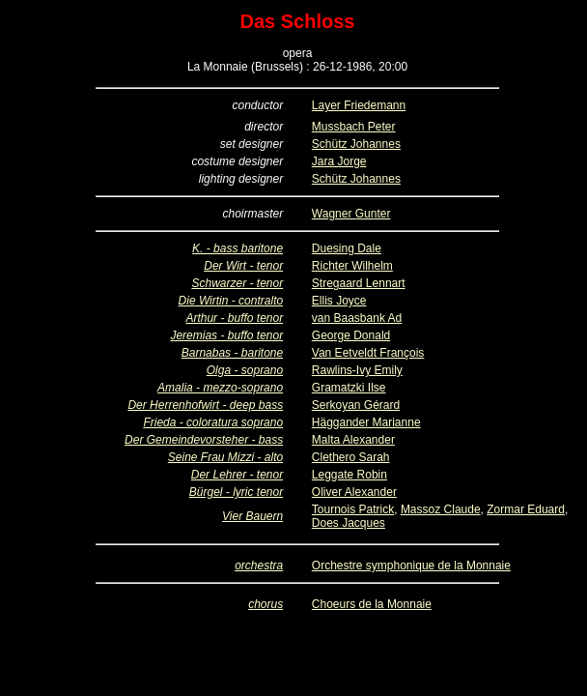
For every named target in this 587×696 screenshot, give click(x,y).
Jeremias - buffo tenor (226, 335)
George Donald (351, 335)
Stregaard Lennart (358, 283)
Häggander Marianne (366, 422)
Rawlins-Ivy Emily (357, 370)
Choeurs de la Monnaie (372, 604)
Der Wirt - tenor (243, 266)
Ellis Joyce (339, 300)
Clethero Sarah (351, 457)
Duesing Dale (346, 248)
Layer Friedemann (358, 105)
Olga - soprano (245, 370)
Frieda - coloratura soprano (213, 422)
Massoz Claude (441, 509)
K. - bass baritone (237, 248)
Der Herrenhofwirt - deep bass (205, 405)
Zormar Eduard (526, 509)
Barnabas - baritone (232, 353)
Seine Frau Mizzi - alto (225, 457)
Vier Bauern (252, 516)
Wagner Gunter (351, 213)
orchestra (259, 565)
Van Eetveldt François (368, 353)
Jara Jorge (339, 161)
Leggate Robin (349, 474)
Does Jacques (348, 523)
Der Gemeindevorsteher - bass (204, 440)
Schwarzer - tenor (237, 283)
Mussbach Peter (354, 126)
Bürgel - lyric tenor (236, 492)
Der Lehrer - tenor (237, 474)
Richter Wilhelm (352, 266)
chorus (265, 604)
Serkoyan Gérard (356, 405)
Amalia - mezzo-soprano (220, 387)
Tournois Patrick (353, 509)
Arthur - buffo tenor (234, 318)
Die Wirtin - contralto (231, 300)
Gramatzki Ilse (349, 387)
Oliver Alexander (354, 492)
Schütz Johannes (356, 144)
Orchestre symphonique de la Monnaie (411, 565)
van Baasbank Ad (357, 318)
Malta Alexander (353, 440)
